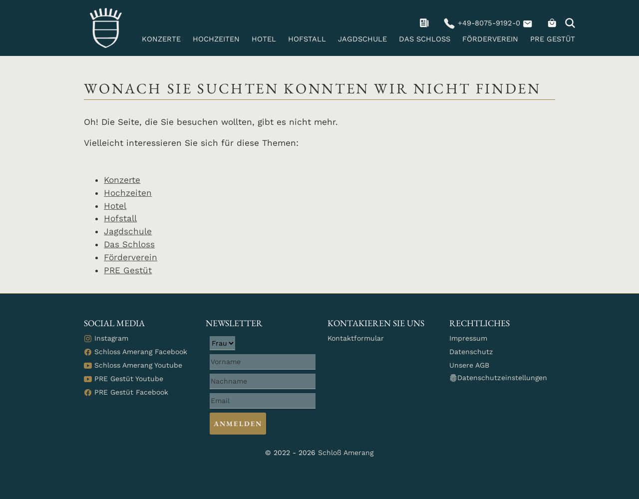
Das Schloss (424, 38)
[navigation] (425, 22)
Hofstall (307, 38)
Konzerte (161, 38)
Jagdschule (362, 38)
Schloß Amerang (345, 453)
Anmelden (238, 423)
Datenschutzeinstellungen (498, 378)
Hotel (264, 38)
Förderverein (490, 38)
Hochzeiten (216, 38)
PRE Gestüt (552, 38)
